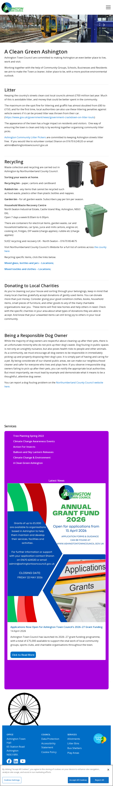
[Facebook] (9, 761)
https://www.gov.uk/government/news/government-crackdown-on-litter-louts (49, 117)
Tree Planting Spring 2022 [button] (28, 436)
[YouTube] (23, 761)
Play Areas (73, 752)
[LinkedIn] (16, 761)
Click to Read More (23, 654)
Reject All (99, 781)
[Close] (108, 771)
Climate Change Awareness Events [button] (34, 441)
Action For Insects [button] (24, 446)
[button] (8, 25)
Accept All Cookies (78, 781)
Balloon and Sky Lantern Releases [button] (33, 452)
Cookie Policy (48, 752)
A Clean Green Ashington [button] (28, 463)
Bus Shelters (74, 748)
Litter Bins (73, 743)
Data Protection (50, 738)
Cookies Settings (12, 781)
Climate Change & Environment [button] (32, 457)
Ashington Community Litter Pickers (25, 137)
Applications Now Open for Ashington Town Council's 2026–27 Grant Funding (56, 627)
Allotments (73, 738)
